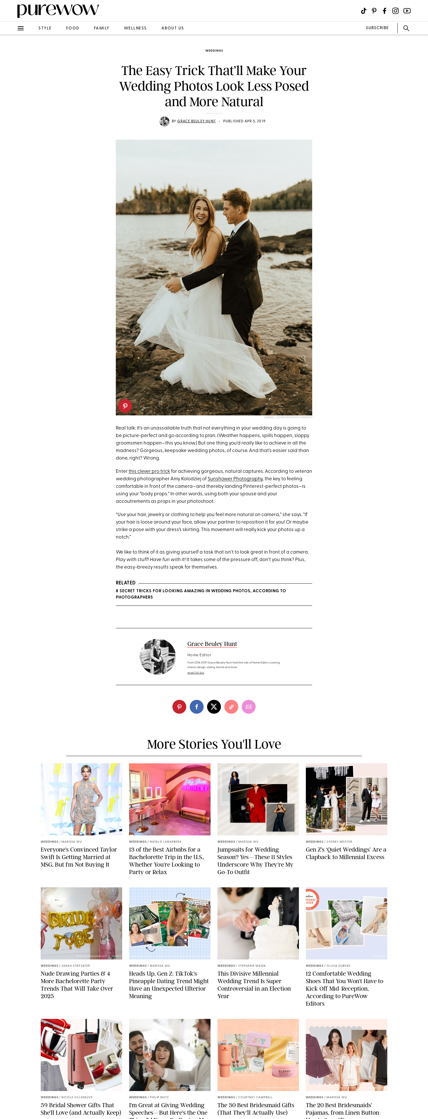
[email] (249, 707)
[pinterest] (125, 406)
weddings (214, 51)
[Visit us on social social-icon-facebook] (385, 11)
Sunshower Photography (235, 479)
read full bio (195, 672)
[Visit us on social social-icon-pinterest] (374, 11)
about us (172, 28)
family (101, 28)
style (45, 28)
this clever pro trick (149, 471)
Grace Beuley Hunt (196, 121)
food (72, 28)
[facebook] (197, 707)
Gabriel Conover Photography (288, 417)
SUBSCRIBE (377, 28)
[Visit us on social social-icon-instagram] (395, 10)
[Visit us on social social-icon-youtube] (407, 10)
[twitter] (214, 707)
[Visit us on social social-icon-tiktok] (364, 11)
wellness (135, 28)
